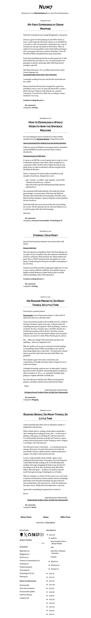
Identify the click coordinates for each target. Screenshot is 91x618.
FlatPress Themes (26, 595)
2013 (50, 614)
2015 (50, 607)
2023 (50, 581)
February (54, 565)
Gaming (35, 107)
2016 (50, 603)
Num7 (45, 7)
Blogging (35, 399)
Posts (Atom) (50, 522)
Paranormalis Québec (27, 591)
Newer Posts (26, 517)
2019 (50, 592)
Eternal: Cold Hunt (45, 235)
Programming (25, 567)
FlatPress (23, 557)
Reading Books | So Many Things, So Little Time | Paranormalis (48, 500)
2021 (50, 588)
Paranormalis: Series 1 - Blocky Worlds (59, 542)
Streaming (23, 570)
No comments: (30, 105)
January (54, 569)
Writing (22, 576)
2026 (51, 535)
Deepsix (53, 557)
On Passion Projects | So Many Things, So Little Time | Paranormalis (46, 392)
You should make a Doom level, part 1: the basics (40, 75)
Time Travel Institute (27, 588)
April (53, 538)
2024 (51, 577)
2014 (50, 610)
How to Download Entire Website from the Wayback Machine (44, 143)
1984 (52, 547)
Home (46, 517)
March (53, 561)
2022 (51, 584)
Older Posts (65, 517)
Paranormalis (40, 13)
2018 (50, 595)
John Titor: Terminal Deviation (58, 552)
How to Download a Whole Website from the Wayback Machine (45, 126)
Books (34, 507)
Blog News (23, 551)
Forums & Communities (40, 220)
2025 (51, 573)
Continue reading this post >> (34, 100)
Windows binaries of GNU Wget (34, 156)
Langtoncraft (24, 598)
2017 (50, 599)
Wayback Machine (43, 139)
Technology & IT (56, 220)
